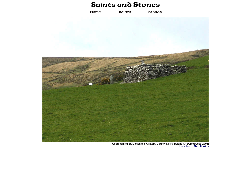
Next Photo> (201, 146)
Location (184, 146)
